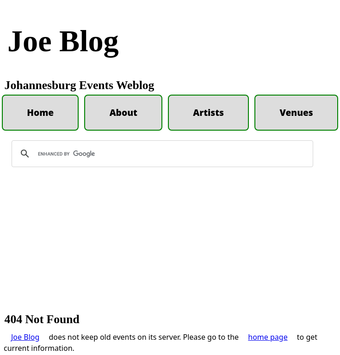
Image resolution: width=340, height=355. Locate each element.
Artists (208, 112)
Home (40, 112)
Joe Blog (63, 41)
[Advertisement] (170, 244)
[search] (161, 153)
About (123, 112)
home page (267, 337)
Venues (296, 112)
